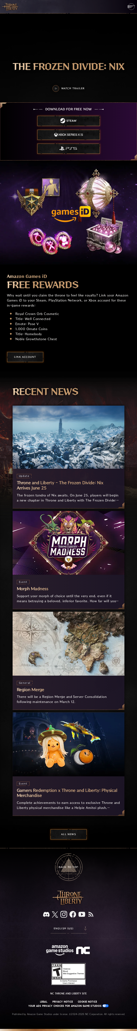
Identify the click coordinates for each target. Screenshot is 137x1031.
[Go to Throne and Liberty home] (10, 6)
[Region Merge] (69, 661)
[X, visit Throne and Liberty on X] (55, 915)
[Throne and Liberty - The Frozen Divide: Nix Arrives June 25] (69, 457)
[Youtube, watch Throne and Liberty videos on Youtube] (81, 915)
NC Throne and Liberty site (68, 993)
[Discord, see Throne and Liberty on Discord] (46, 915)
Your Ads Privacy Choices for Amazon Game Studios (68, 1005)
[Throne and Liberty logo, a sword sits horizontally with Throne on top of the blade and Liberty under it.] (68, 904)
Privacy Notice (62, 1001)
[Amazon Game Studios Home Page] (59, 950)
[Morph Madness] (69, 560)
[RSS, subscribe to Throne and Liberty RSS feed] (91, 915)
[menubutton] (131, 6)
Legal (43, 1001)
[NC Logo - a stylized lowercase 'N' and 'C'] (83, 951)
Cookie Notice (87, 1001)
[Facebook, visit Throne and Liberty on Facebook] (72, 915)
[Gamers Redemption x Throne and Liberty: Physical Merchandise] (69, 764)
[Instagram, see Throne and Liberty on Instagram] (63, 915)
